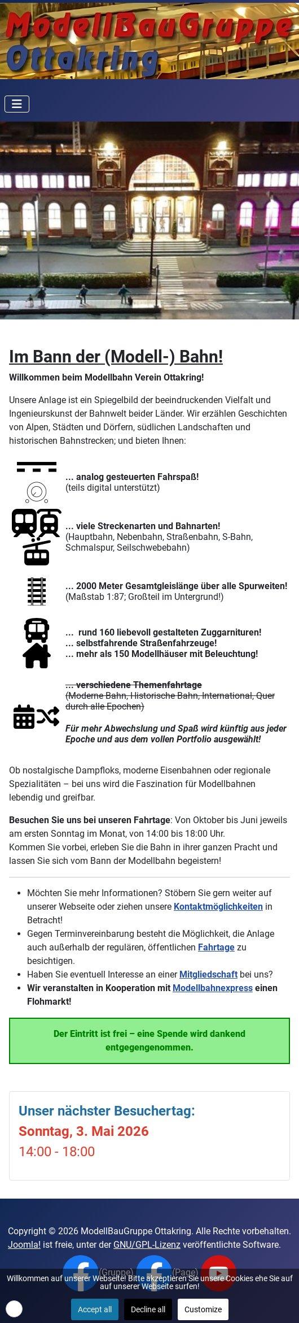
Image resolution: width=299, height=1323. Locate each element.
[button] (14, 1308)
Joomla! (24, 1244)
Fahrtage (216, 947)
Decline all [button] (148, 1309)
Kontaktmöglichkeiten (218, 906)
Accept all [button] (95, 1309)
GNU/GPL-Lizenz (147, 1244)
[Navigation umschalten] (17, 104)
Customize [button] (203, 1309)
